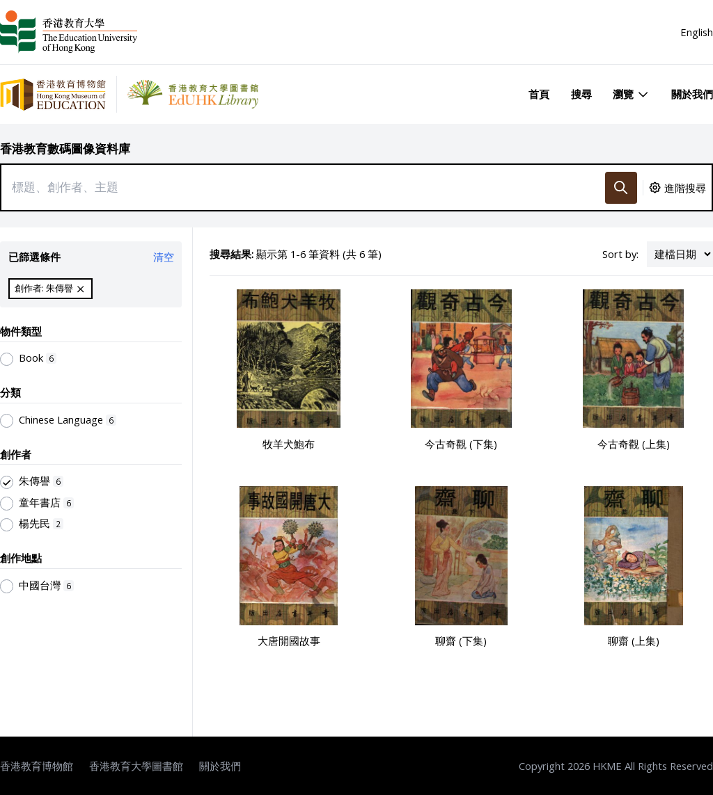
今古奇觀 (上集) (633, 444)
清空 (163, 257)
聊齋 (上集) (633, 641)
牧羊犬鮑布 (289, 444)
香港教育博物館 (36, 766)
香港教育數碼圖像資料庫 (65, 148)
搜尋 (581, 94)
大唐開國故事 (289, 641)
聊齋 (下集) (461, 641)
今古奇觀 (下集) (461, 444)
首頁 (538, 94)
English (696, 32)
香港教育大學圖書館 (136, 766)
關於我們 (692, 94)
